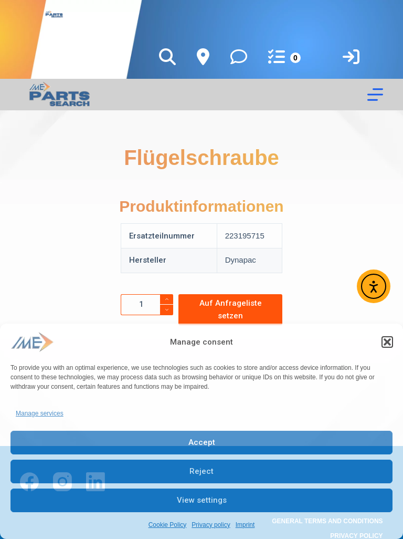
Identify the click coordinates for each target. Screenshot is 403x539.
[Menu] (375, 94)
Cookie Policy (168, 524)
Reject (201, 471)
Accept (201, 442)
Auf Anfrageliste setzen (230, 309)
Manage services (39, 413)
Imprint (245, 524)
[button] (387, 342)
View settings (202, 500)
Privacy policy (211, 524)
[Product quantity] (147, 304)
